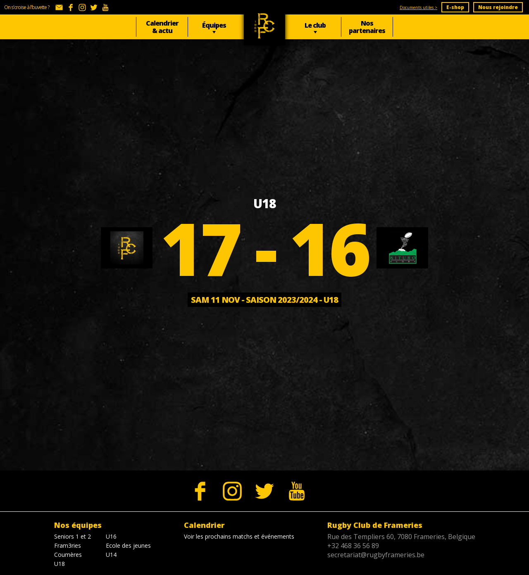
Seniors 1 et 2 (72, 536)
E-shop (455, 7)
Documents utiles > (418, 7)
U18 (59, 564)
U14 (111, 554)
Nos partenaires (367, 27)
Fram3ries (67, 545)
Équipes (214, 25)
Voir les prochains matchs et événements (239, 536)
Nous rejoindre (498, 7)
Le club (315, 25)
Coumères (68, 554)
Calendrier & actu (162, 27)
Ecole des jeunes (128, 545)
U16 (111, 536)
